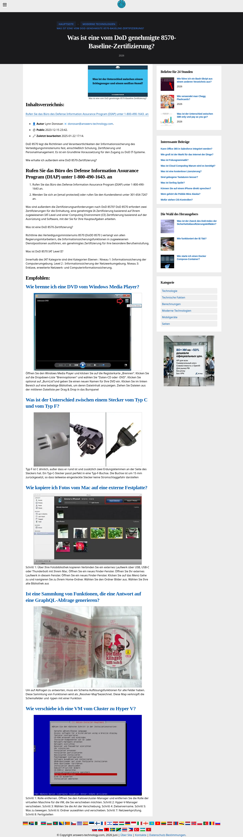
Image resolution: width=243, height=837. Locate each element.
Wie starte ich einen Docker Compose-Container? (191, 257)
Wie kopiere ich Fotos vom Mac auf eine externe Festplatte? (86, 487)
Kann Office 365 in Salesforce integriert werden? (186, 148)
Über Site (126, 835)
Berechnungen (171, 304)
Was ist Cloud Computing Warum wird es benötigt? (188, 165)
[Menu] (5, 5)
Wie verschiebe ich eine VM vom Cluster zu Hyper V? (81, 708)
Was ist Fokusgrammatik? (174, 160)
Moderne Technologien (176, 310)
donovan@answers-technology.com (90, 124)
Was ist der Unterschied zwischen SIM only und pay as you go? (195, 115)
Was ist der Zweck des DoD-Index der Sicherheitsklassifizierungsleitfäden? (197, 222)
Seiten (166, 324)
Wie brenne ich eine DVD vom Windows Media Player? (82, 286)
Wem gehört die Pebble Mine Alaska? (180, 194)
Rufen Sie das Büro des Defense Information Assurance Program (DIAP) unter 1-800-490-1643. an (87, 114)
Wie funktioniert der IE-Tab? (192, 238)
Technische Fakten (173, 297)
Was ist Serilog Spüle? (173, 182)
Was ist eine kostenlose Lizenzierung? (181, 171)
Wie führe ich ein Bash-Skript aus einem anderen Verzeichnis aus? (194, 80)
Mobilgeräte (169, 317)
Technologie (169, 291)
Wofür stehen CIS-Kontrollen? (177, 199)
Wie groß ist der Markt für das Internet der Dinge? (187, 154)
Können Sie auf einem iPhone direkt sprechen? (186, 188)
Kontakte (140, 835)
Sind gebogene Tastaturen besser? (179, 177)
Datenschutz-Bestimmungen (167, 835)
